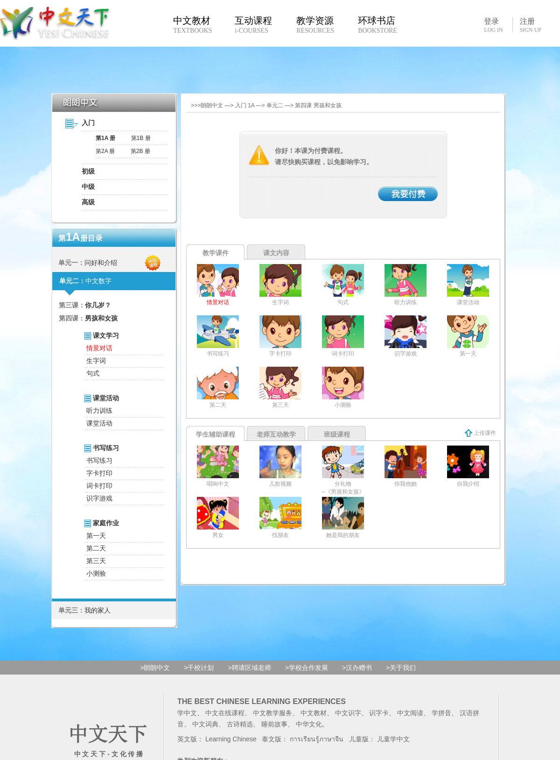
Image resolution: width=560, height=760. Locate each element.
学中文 (187, 713)
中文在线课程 (225, 713)
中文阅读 (410, 713)
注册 (530, 25)
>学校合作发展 (306, 667)
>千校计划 (199, 667)
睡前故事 (274, 724)
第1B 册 (141, 138)
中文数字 (98, 281)
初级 (88, 171)
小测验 (96, 573)
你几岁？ (98, 305)
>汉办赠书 (357, 667)
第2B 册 (140, 151)
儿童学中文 (393, 739)
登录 (493, 24)
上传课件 (480, 433)
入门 (88, 122)
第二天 (96, 548)
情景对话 (99, 348)
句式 (92, 373)
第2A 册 (105, 151)
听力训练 (99, 410)
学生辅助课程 (215, 434)
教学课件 (216, 253)
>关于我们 (401, 667)
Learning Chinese (231, 739)
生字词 (96, 360)
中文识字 (348, 713)
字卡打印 (99, 473)
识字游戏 (99, 498)
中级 (88, 186)
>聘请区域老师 (249, 667)
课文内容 (276, 253)
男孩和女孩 (101, 318)
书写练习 (99, 460)
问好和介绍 (100, 262)
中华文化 (309, 724)
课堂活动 (99, 423)
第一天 (96, 535)
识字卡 (379, 713)
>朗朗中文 (155, 667)
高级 (88, 202)
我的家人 (97, 610)
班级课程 (337, 434)
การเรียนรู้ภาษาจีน (316, 739)
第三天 (96, 561)
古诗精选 (240, 724)
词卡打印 (99, 485)
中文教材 (314, 713)
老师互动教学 (276, 434)
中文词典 (205, 724)
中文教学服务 (272, 713)
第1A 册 (105, 138)
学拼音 (441, 713)
